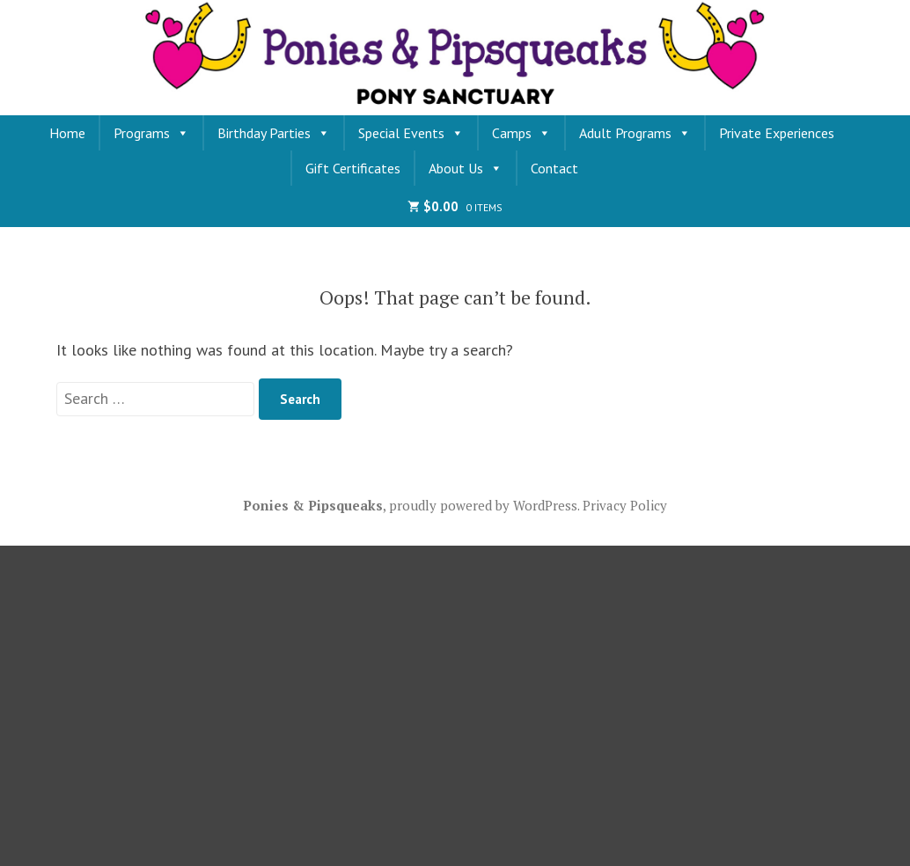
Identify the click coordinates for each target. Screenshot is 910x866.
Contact (554, 168)
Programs (151, 132)
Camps (521, 132)
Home (67, 133)
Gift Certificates (352, 168)
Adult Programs (635, 132)
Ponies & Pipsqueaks (313, 505)
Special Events (411, 132)
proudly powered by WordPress (483, 505)
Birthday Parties (273, 132)
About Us (466, 168)
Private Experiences (776, 133)
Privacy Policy (625, 505)
